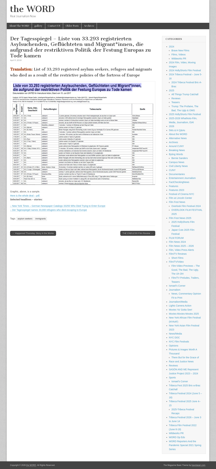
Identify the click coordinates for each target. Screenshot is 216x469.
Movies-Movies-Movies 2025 (184, 313)
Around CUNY (176, 146)
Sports (172, 377)
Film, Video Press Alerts (181, 250)
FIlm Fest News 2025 (180, 218)
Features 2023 (176, 190)
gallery (38, 25)
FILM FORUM (176, 238)
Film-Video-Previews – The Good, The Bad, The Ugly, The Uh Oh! (185, 269)
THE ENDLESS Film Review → (138, 233)
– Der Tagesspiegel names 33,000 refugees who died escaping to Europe (48, 210)
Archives (89, 25)
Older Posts (72, 25)
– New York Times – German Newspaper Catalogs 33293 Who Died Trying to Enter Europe (57, 206)
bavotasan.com (198, 465)
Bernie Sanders (179, 158)
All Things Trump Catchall (184, 94)
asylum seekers (25, 219)
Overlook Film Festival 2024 (186, 206)
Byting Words (176, 154)
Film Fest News (177, 202)
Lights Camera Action (180, 305)
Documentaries (177, 174)
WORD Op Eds (177, 437)
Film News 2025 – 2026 (181, 246)
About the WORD (178, 134)
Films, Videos (178, 54)
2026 (171, 126)
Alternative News (178, 138)
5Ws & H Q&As (177, 130)
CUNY (172, 170)
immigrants (40, 219)
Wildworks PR (178, 58)
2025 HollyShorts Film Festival (185, 114)
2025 (171, 90)
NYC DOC (174, 337)
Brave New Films (180, 50)
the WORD (32, 9)
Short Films (177, 258)
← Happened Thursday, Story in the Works (33, 233)
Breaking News (177, 150)
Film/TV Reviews (178, 253)
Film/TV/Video (176, 261)
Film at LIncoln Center (180, 198)
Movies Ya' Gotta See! (180, 309)
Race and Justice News (181, 361)
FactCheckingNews (179, 182)
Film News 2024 (177, 241)
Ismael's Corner (177, 285)
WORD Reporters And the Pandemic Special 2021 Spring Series (185, 445)
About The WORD (19, 25)
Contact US (54, 25)
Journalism (174, 289)
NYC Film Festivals (179, 341)
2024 (171, 46)
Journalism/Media (178, 301)
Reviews (175, 98)
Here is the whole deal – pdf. (25, 195)
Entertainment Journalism (182, 178)
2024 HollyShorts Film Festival (185, 70)
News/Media (175, 333)
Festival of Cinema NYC (181, 194)
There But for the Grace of (185, 357)
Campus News (176, 162)
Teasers (175, 102)
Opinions (173, 345)
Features (173, 186)
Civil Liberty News (178, 166)
